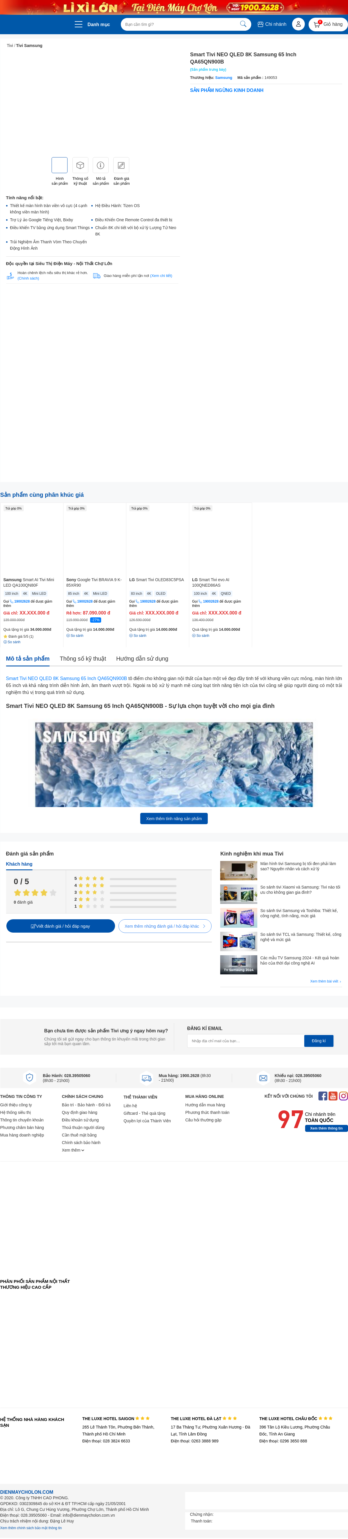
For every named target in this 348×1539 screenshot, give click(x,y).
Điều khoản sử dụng (80, 1120)
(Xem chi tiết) (161, 275)
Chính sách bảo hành (81, 1142)
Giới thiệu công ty (16, 1105)
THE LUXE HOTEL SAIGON (116, 1418)
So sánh (74, 636)
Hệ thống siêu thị (15, 1112)
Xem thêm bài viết (326, 981)
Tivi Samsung (29, 45)
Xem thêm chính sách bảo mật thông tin (31, 1528)
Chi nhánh (271, 24)
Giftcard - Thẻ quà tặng (144, 1113)
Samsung (223, 77)
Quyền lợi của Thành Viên (147, 1121)
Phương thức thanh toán (207, 1112)
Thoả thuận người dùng (83, 1127)
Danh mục (99, 24)
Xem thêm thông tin (326, 1128)
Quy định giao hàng (79, 1112)
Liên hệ (130, 1105)
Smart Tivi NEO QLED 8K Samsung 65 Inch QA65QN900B (66, 678)
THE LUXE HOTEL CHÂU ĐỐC (296, 1418)
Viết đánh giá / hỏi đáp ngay (60, 926)
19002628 (22, 601)
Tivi (10, 45)
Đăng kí (319, 1040)
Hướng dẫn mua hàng (205, 1105)
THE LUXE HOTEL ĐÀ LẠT (204, 1418)
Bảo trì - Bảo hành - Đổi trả (86, 1105)
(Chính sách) (28, 278)
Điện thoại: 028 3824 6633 (106, 1441)
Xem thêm (73, 1150)
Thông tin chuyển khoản (22, 1120)
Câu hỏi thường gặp (203, 1120)
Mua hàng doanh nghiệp (22, 1135)
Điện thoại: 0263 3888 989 (194, 1441)
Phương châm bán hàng (22, 1127)
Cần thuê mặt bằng (79, 1135)
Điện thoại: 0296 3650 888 (283, 1441)
